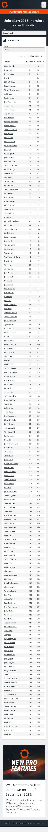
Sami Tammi (8, 392)
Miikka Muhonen (10, 82)
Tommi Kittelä (9, 209)
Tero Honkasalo (10, 591)
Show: (4, 29)
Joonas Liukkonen (10, 237)
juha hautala (8, 718)
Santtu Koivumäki (10, 678)
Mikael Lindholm (10, 420)
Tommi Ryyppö (9, 531)
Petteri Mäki (8, 384)
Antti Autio (8, 563)
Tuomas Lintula (9, 110)
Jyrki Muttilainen (10, 515)
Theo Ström (8, 456)
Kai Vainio (7, 488)
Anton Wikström (10, 599)
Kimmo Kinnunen (10, 305)
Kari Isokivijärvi (9, 289)
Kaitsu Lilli (7, 388)
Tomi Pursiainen (10, 503)
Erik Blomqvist (9, 655)
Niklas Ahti (8, 297)
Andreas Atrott (9, 173)
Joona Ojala (8, 460)
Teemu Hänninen (10, 229)
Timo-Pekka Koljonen (12, 90)
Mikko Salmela (9, 66)
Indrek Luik (8, 690)
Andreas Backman (11, 575)
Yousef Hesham (10, 706)
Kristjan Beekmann (11, 122)
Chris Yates (8, 571)
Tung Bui (7, 635)
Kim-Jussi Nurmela (10, 670)
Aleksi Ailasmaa (10, 527)
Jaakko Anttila (9, 233)
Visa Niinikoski (9, 245)
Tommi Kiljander (10, 496)
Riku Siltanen (8, 579)
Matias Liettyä (9, 205)
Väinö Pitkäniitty (10, 559)
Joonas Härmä (9, 710)
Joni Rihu (7, 360)
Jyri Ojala (7, 150)
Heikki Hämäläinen (11, 464)
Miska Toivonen (10, 472)
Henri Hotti (8, 70)
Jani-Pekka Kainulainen (12, 444)
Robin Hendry (9, 535)
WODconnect (38, 823)
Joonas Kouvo (9, 476)
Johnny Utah (8, 651)
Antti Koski (8, 94)
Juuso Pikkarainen (10, 492)
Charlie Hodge (9, 169)
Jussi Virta (7, 301)
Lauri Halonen (9, 619)
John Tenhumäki (10, 102)
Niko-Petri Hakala (10, 607)
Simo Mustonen (9, 448)
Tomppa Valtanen (10, 313)
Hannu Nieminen (10, 201)
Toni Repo (8, 404)
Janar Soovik (8, 285)
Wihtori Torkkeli (10, 396)
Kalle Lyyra (8, 281)
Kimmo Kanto (9, 225)
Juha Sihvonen (9, 340)
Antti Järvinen (9, 734)
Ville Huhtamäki (9, 432)
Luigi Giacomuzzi (10, 686)
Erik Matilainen (9, 543)
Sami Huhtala (9, 213)
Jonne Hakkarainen (11, 372)
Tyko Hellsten (9, 325)
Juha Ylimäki (8, 273)
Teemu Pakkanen (10, 165)
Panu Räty (7, 309)
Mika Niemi (8, 722)
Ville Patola (8, 265)
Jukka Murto (8, 611)
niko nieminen (9, 269)
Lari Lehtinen (9, 436)
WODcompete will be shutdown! (24, 11)
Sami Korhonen (9, 249)
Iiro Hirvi (7, 78)
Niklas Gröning (9, 376)
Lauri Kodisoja (9, 603)
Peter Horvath (9, 666)
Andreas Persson (10, 682)
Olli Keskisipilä (9, 428)
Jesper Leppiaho (10, 639)
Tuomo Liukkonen (10, 130)
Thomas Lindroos (10, 368)
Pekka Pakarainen (10, 146)
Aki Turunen (8, 193)
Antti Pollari (8, 714)
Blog (29, 823)
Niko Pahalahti (9, 400)
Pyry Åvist (7, 595)
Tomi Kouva (8, 511)
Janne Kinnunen (9, 424)
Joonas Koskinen (10, 344)
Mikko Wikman (9, 161)
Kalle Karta (8, 336)
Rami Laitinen (9, 118)
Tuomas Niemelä (10, 317)
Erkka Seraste (9, 484)
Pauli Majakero (9, 154)
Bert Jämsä (8, 261)
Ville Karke (8, 356)
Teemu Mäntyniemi (11, 189)
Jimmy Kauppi (9, 74)
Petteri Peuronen (10, 86)
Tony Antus (8, 631)
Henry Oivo (8, 440)
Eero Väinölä (8, 217)
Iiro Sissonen (9, 197)
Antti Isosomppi (10, 547)
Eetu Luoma (8, 138)
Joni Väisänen (9, 157)
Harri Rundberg (10, 416)
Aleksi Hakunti (9, 587)
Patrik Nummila (9, 98)
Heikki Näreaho (9, 380)
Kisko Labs (22, 823)
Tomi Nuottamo (10, 623)
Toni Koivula (8, 114)
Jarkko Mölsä (9, 293)
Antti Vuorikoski (10, 480)
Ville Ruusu (8, 615)
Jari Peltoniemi (9, 555)
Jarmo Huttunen (10, 519)
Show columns (35, 56)
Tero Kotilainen (9, 181)
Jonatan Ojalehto (10, 663)
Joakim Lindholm (10, 277)
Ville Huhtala (8, 177)
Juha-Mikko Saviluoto (11, 221)
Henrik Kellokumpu (11, 583)
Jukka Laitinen (9, 408)
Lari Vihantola (9, 468)
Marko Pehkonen (10, 627)
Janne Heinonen (10, 321)
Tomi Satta (8, 674)
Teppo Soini (8, 106)
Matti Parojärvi (9, 185)
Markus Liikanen (10, 332)
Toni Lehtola (8, 253)
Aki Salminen (8, 452)
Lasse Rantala (9, 328)
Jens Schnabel (9, 352)
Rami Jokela (8, 134)
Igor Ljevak (8, 241)
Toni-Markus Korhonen (12, 257)
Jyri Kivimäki (8, 348)
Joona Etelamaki (10, 567)
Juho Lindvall (8, 551)
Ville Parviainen (9, 142)
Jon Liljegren (8, 659)
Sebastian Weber (10, 539)
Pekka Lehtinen (9, 499)
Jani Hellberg (9, 647)
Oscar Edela (8, 412)
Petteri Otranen (9, 126)
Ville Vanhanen (9, 523)
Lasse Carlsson (9, 507)
